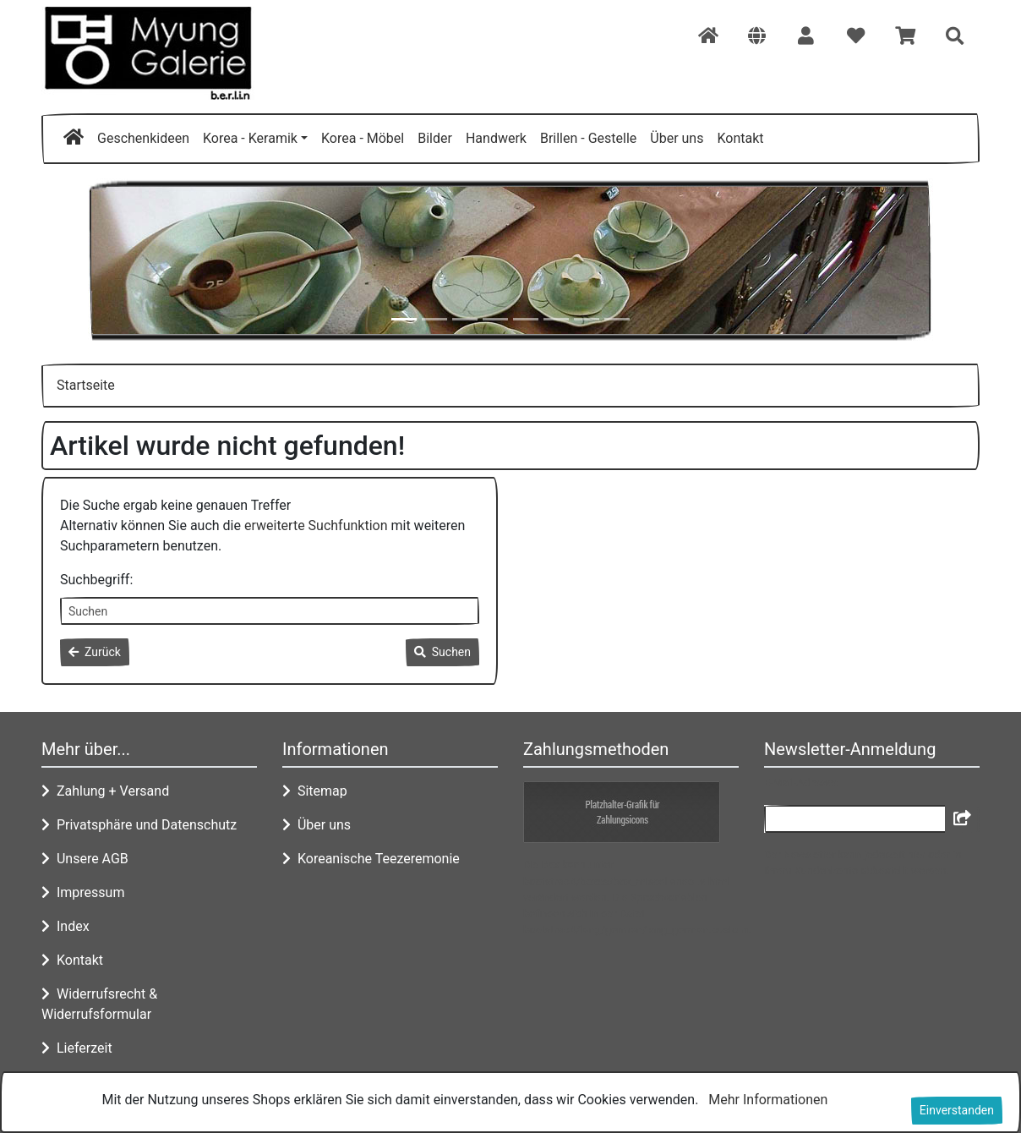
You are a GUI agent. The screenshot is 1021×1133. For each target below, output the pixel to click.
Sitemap (314, 791)
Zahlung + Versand (105, 791)
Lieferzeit (76, 1048)
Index (65, 926)
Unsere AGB (84, 859)
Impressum (82, 892)
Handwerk (496, 138)
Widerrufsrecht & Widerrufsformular (99, 1004)
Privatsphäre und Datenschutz (139, 825)
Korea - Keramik (250, 138)
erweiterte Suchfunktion (316, 525)
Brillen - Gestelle (588, 138)
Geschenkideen (143, 138)
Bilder (435, 138)
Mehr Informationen (767, 1100)
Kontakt (740, 138)
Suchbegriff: (96, 580)
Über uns (676, 138)
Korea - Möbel (362, 138)
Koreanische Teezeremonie (371, 859)
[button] (757, 37)
